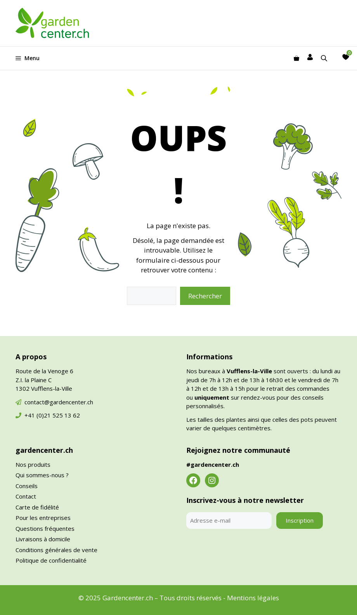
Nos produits (33, 464)
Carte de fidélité (37, 507)
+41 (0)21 (38, 415)
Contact (26, 496)
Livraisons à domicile (43, 539)
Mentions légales (253, 597)
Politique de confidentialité (51, 560)
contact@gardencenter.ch (58, 402)
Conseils (27, 486)
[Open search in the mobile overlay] (325, 58)
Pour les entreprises (43, 517)
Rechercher (205, 295)
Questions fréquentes (45, 528)
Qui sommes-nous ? (42, 475)
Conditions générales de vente (56, 550)
